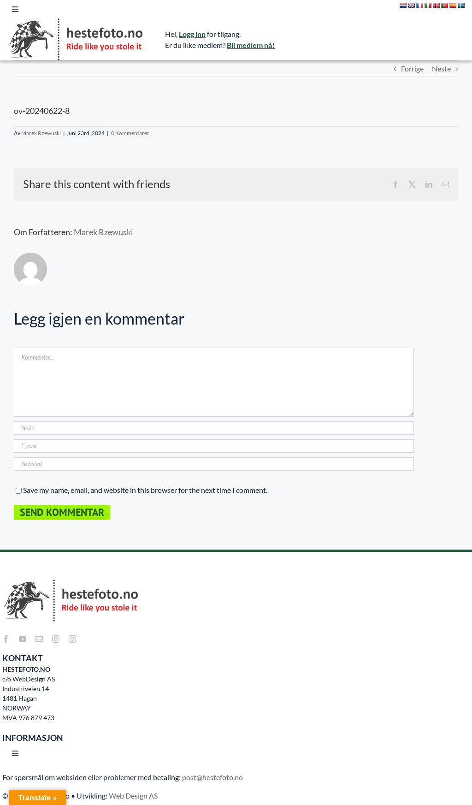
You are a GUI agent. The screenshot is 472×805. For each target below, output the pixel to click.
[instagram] (55, 639)
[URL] (214, 464)
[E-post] (214, 446)
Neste (441, 68)
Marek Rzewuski (41, 133)
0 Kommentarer (130, 133)
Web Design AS (133, 795)
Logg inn (192, 34)
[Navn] (214, 428)
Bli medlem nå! (251, 45)
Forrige (412, 68)
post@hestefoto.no (212, 777)
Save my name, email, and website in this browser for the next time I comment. (145, 489)
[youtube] (22, 639)
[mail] (39, 639)
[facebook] (6, 639)
